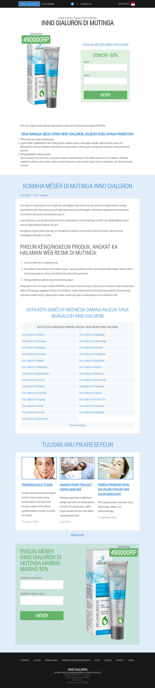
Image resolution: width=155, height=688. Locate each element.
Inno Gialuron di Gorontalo (91, 405)
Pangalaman (51, 660)
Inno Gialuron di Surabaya (34, 354)
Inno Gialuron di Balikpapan (92, 334)
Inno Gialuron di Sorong (33, 379)
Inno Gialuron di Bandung (91, 373)
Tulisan (108, 660)
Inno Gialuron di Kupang (33, 399)
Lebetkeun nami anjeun (31, 577)
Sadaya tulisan (77, 534)
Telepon (87, 75)
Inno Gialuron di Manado (33, 347)
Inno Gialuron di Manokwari (35, 418)
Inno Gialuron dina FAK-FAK (92, 399)
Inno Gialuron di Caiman (90, 392)
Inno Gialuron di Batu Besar (92, 360)
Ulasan (36, 660)
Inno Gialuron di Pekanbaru (35, 367)
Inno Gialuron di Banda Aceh (92, 379)
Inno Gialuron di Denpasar (34, 341)
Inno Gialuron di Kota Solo (34, 392)
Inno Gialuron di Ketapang (91, 412)
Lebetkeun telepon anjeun (32, 593)
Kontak (119, 660)
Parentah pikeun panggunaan (76, 660)
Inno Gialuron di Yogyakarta (92, 354)
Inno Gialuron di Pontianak (91, 386)
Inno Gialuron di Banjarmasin (35, 373)
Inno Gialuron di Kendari (33, 412)
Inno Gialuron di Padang (33, 386)
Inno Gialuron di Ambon (90, 367)
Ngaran (87, 62)
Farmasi (25, 660)
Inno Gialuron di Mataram (91, 347)
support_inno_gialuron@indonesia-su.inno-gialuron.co (77, 672)
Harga (131, 660)
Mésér (105, 94)
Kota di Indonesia (77, 425)
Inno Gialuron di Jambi (32, 405)
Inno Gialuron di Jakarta (33, 334)
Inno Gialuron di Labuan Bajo (92, 341)
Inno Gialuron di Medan (33, 360)
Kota (97, 660)
